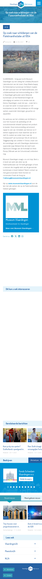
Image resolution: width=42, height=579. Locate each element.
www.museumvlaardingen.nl (19, 183)
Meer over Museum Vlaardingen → (19, 228)
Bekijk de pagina (26, 479)
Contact (7, 575)
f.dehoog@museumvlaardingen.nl (16, 178)
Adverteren (8, 569)
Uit (6, 27)
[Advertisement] (21, 263)
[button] (7, 487)
